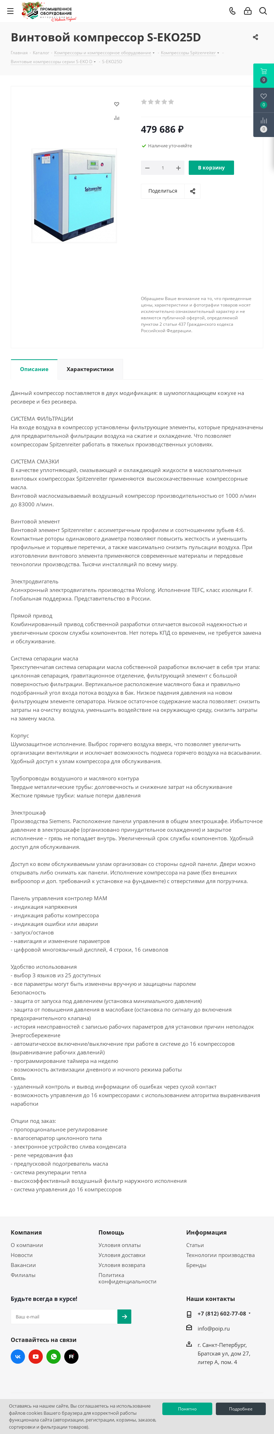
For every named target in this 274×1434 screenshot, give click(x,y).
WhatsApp (53, 1356)
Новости (22, 1254)
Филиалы (23, 1274)
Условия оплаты (119, 1244)
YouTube (36, 1356)
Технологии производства (220, 1254)
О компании (27, 1244)
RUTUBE (71, 1356)
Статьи (195, 1244)
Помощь (111, 1232)
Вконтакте (18, 1356)
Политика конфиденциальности (127, 1278)
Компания (26, 1232)
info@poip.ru (214, 1328)
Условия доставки (122, 1254)
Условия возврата (121, 1264)
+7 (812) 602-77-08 (222, 1313)
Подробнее (241, 1409)
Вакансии (23, 1264)
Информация (206, 1232)
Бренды (196, 1264)
